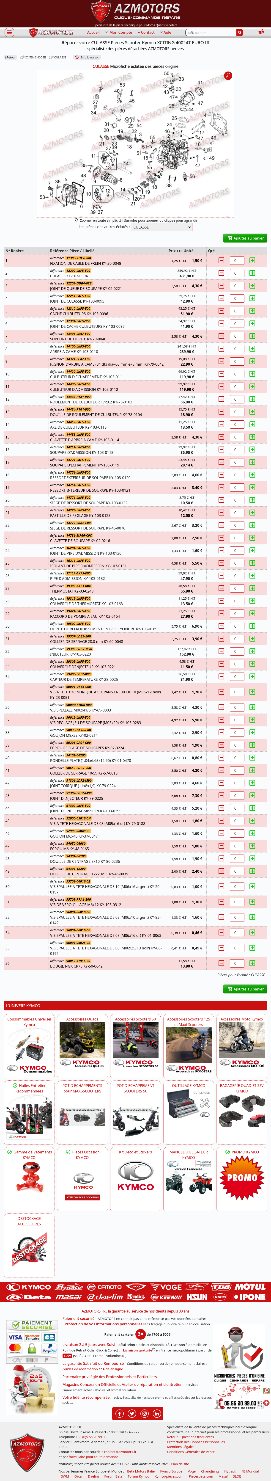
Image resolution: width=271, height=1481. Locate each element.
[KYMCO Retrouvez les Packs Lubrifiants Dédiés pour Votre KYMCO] (29, 1117)
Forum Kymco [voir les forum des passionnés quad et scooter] (138, 1476)
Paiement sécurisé (79, 1318)
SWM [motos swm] (65, 1476)
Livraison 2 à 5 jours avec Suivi (89, 1344)
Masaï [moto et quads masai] (223, 1476)
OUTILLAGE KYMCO (188, 1085)
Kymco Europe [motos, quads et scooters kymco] (171, 1471)
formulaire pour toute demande (93, 1457)
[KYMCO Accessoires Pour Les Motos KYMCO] (242, 1045)
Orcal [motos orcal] (78, 1476)
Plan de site (180, 1464)
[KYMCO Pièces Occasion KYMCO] (82, 1183)
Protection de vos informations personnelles (103, 1324)
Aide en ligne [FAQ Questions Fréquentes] (113, 1369)
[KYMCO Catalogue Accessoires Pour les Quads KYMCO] (82, 1045)
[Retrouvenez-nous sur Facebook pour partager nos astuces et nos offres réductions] (119, 1413)
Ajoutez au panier (245, 238)
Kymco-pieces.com (169, 1476)
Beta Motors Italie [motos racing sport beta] (141, 1471)
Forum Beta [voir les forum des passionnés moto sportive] (113, 1476)
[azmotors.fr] (51, 33)
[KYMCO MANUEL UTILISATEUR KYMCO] (189, 1177)
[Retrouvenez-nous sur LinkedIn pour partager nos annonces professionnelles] (157, 1413)
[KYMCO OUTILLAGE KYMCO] (189, 1103)
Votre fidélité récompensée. (87, 1397)
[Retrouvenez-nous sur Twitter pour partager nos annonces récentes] (132, 1413)
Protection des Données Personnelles (196, 1442)
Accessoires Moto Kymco (242, 1019)
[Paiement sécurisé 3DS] (32, 1342)
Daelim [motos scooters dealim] (93, 1476)
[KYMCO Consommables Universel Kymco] (29, 1050)
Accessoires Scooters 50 (135, 1019)
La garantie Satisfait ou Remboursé (93, 1363)
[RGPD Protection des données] (239, 1348)
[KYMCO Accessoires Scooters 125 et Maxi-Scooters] (189, 1050)
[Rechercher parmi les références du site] (210, 32)
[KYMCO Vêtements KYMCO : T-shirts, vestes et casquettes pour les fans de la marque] (29, 1177)
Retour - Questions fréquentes (190, 1437)
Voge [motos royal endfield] (192, 1471)
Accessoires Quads (82, 1019)
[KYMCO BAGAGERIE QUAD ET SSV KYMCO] (242, 1110)
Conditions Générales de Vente (191, 1452)
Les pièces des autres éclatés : (104, 226)
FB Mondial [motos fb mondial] (250, 1471)
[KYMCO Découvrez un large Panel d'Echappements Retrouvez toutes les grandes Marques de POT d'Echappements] (82, 1117)
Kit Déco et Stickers (135, 1152)
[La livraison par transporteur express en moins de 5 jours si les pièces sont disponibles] (32, 1389)
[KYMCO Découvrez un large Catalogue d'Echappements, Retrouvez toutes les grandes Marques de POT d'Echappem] (136, 1117)
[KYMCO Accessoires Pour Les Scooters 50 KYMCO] (136, 1045)
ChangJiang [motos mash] (210, 1471)
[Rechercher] (239, 32)
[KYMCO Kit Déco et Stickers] (136, 1178)
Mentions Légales (180, 1447)
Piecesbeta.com (201, 1476)
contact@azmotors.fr (120, 1452)
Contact (146, 32)
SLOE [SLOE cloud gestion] (237, 1476)
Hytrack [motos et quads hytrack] (230, 1471)
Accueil (93, 32)
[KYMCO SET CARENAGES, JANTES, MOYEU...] (242, 1178)
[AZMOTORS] (29, 1250)
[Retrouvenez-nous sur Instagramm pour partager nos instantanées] (144, 1413)
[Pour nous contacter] (239, 1391)
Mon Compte (118, 32)
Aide (165, 32)
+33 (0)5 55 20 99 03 (91, 1437)
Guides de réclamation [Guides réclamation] (80, 1369)
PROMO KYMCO (241, 1152)
